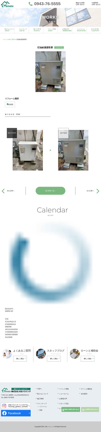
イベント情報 (64, 389)
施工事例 (12, 39)
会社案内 (84, 394)
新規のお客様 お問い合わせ (72, 409)
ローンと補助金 (86, 389)
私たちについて (42, 394)
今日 (6, 319)
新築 (40, 410)
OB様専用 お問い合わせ (91, 409)
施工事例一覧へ (50, 191)
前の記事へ (10, 191)
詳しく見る (20, 358)
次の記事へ (90, 191)
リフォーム (43, 406)
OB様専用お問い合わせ (96, 3)
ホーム (5, 39)
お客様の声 (63, 399)
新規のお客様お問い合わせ (80, 3)
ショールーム (64, 394)
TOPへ (39, 389)
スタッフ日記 (64, 404)
